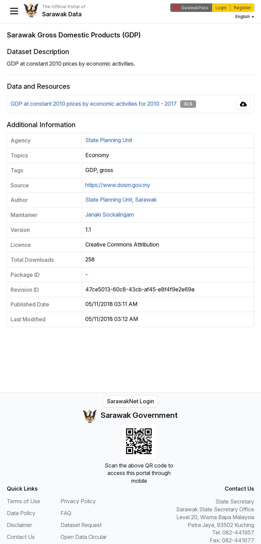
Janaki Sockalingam (109, 214)
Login (221, 7)
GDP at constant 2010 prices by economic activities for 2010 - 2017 (94, 103)
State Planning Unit (108, 140)
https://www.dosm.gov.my (117, 185)
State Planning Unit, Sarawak (121, 199)
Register (242, 7)
